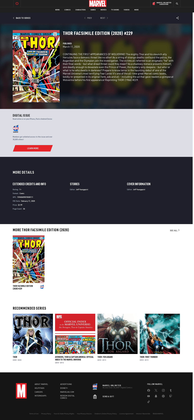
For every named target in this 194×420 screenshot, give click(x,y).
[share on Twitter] (156, 391)
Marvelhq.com (67, 392)
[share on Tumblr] (170, 391)
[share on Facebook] (148, 391)
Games (93, 10)
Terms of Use (34, 414)
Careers (39, 392)
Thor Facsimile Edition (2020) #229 (23, 287)
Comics (67, 10)
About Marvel (41, 384)
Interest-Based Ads (143, 414)
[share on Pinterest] (163, 396)
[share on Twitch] (170, 396)
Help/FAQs (39, 388)
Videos (126, 10)
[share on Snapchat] (156, 396)
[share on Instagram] (163, 391)
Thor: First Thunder (149, 357)
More (136, 10)
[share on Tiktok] (148, 402)
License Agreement (126, 414)
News (57, 10)
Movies (103, 10)
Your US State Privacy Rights (64, 414)
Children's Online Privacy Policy (105, 414)
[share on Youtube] (148, 396)
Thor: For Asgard (105, 357)
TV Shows (115, 10)
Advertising (66, 384)
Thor (15, 357)
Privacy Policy (46, 414)
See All (175, 230)
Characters (80, 10)
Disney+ (64, 388)
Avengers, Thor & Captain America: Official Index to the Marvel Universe (74, 358)
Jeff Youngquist (82, 189)
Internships (40, 396)
